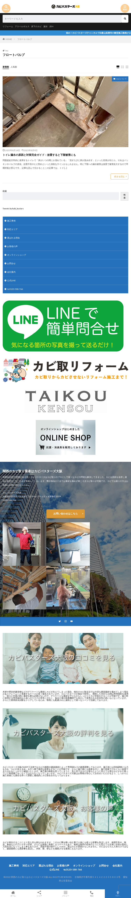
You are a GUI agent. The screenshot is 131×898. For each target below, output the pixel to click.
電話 (92, 894)
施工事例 (11, 220)
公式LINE (11, 280)
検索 (5, 191)
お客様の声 (12, 246)
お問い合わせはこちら (65, 513)
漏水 (45, 26)
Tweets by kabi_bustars (13, 208)
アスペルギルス (22, 26)
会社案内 (11, 272)
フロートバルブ (24, 39)
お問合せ (11, 263)
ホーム (13, 894)
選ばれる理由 (13, 237)
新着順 (6, 67)
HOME (9, 39)
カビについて (121, 79)
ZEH (51, 26)
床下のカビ (36, 26)
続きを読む (119, 176)
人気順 (14, 67)
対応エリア (12, 229)
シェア (39, 894)
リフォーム (8, 26)
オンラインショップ (16, 255)
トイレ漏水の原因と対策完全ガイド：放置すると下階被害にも (39, 154)
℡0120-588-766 (15, 289)
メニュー (65, 894)
